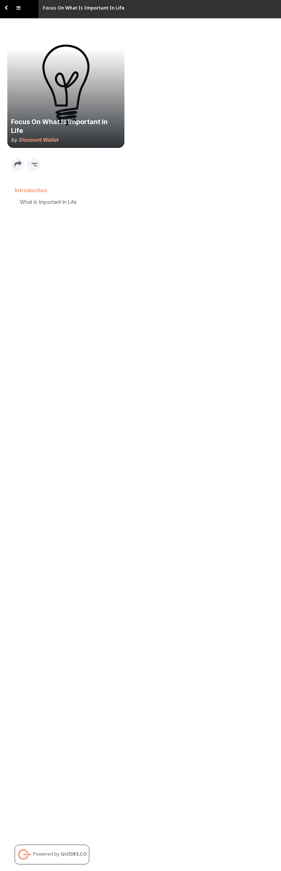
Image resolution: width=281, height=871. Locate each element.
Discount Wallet (38, 140)
